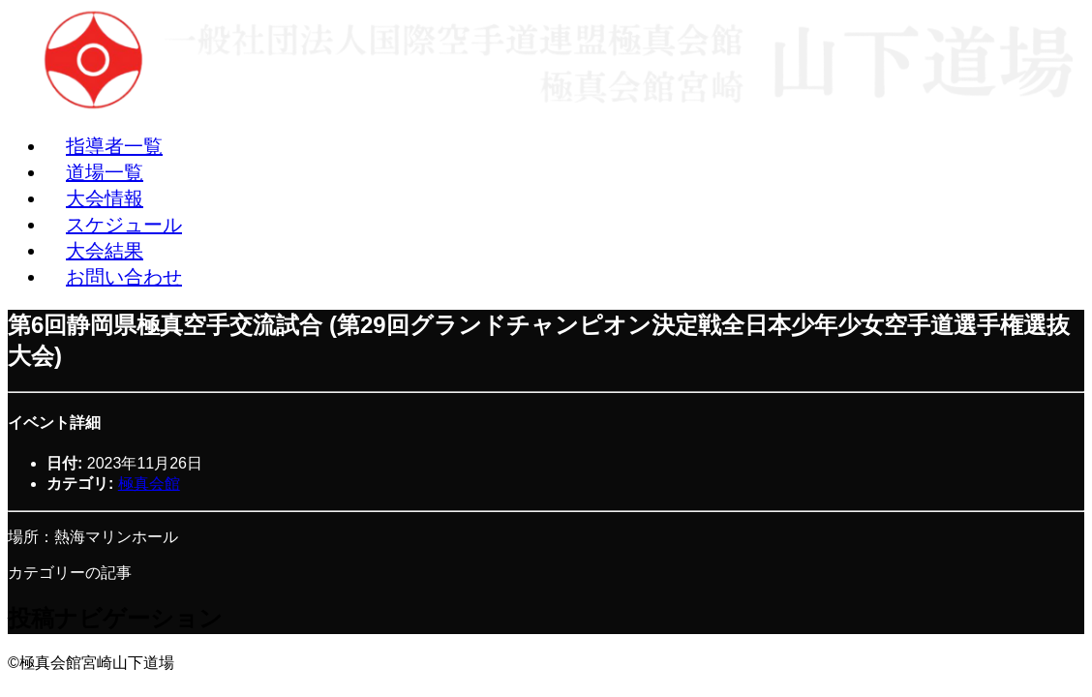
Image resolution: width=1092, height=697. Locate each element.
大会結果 (104, 250)
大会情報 (104, 198)
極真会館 (149, 483)
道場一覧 (104, 172)
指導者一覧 (114, 146)
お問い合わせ (124, 277)
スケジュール (124, 224)
